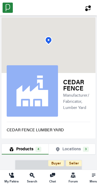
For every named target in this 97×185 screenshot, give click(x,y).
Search (32, 177)
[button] (48, 40)
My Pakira (11, 177)
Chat (52, 177)
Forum (73, 177)
